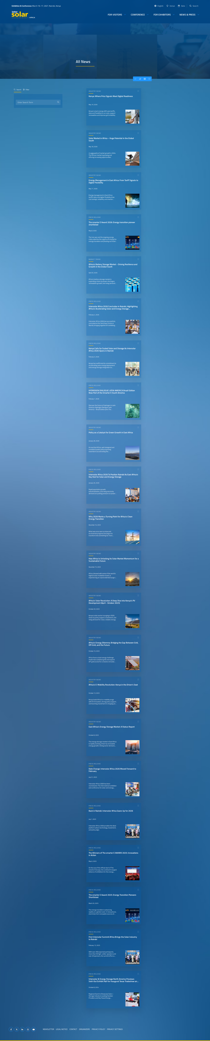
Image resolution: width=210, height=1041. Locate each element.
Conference (138, 14)
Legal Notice (62, 1029)
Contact (73, 1029)
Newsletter (48, 1029)
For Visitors (115, 14)
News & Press (187, 14)
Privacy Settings (115, 1029)
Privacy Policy (98, 1029)
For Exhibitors (162, 14)
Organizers (84, 1029)
